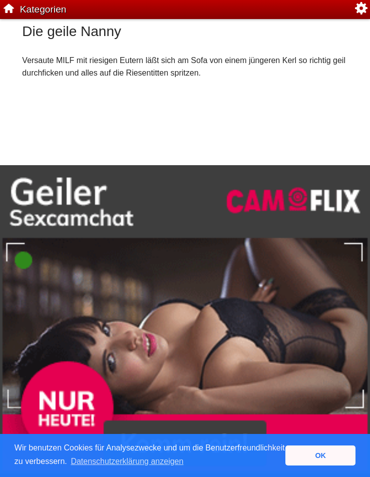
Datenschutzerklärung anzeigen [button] (127, 461)
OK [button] (320, 455)
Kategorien (43, 9)
